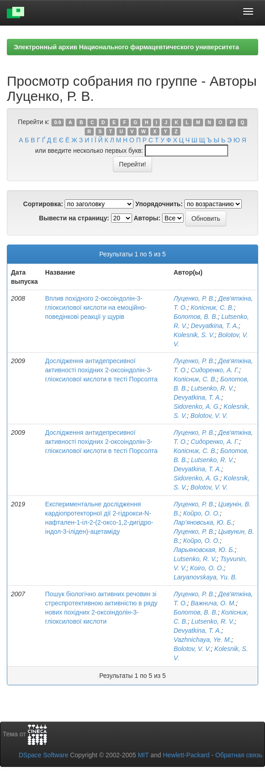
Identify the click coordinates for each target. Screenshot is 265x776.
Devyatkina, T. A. (215, 325)
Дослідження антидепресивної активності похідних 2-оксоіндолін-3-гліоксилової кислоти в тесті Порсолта (101, 370)
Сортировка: (43, 204)
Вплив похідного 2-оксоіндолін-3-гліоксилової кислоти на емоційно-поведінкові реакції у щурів (96, 307)
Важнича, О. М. (213, 603)
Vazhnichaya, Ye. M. (202, 639)
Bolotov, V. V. (209, 415)
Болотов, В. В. (195, 316)
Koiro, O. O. (207, 568)
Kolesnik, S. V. (193, 335)
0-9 (57, 122)
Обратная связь (238, 755)
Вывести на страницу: (74, 218)
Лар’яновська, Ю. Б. (203, 522)
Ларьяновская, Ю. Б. (203, 549)
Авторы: (146, 218)
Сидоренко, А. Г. (215, 370)
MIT (143, 755)
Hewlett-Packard (186, 755)
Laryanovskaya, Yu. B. (205, 577)
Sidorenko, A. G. (196, 406)
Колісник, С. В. (212, 307)
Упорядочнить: (159, 204)
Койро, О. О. (201, 513)
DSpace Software (43, 755)
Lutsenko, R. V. (212, 388)
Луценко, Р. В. (193, 298)
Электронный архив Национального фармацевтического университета (126, 47)
